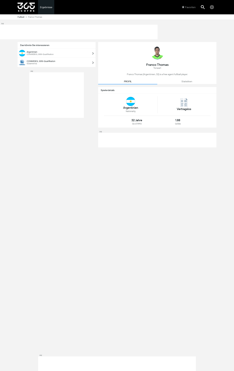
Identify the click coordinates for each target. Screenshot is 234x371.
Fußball (23, 17)
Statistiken (187, 81)
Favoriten (189, 7)
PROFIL (128, 81)
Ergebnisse (46, 7)
